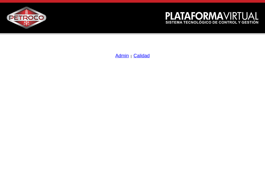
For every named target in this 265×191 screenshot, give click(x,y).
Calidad (142, 55)
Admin (122, 55)
